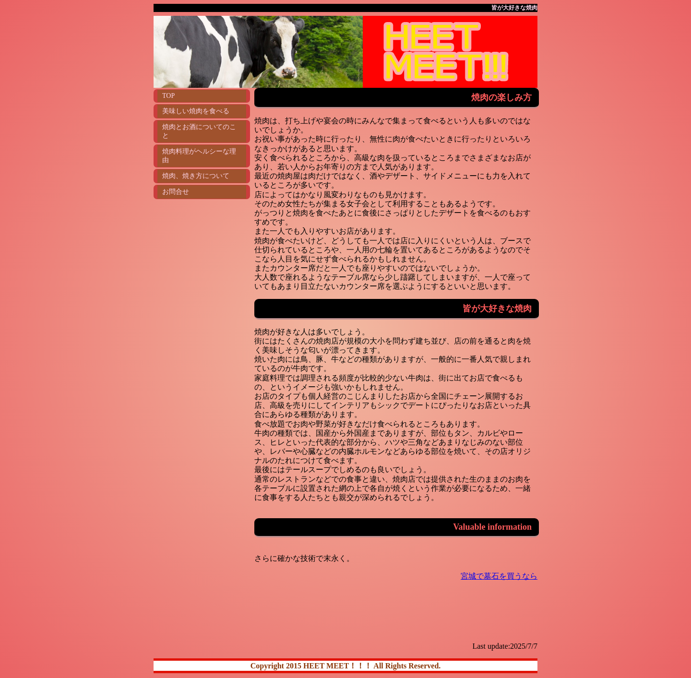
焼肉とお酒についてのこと (199, 131)
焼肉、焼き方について (195, 175)
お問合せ (175, 191)
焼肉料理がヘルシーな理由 (199, 156)
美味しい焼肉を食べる (195, 111)
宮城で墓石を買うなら (499, 576)
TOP (168, 95)
